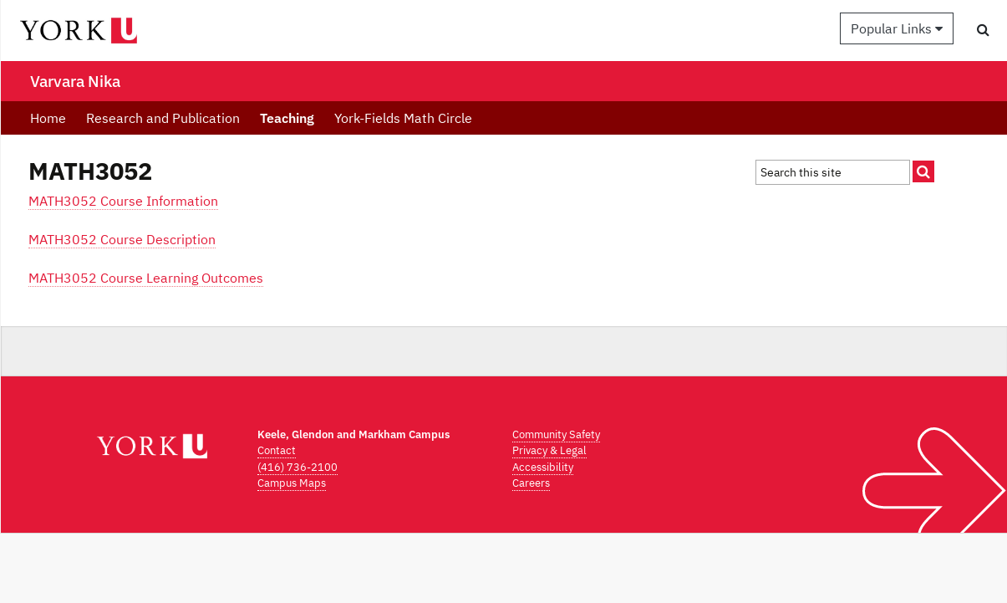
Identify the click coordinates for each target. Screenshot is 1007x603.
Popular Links (897, 28)
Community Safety (556, 434)
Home (48, 118)
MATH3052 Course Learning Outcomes (145, 277)
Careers (531, 483)
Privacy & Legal (549, 450)
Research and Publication (163, 118)
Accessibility (542, 467)
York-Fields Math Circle (403, 118)
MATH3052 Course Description (122, 239)
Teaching (287, 118)
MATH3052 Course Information (123, 200)
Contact (276, 450)
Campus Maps (291, 483)
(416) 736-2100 (297, 467)
